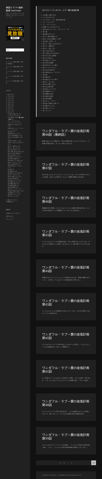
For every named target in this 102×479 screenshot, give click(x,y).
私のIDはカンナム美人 (14, 160)
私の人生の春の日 (13, 164)
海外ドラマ (11, 200)
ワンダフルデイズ (13, 116)
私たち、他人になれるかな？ (16, 142)
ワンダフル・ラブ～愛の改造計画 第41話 (65, 369)
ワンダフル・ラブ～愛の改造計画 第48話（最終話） (65, 133)
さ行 (9, 98)
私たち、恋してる (13, 148)
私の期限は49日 (12, 184)
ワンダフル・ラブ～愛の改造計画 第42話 (65, 336)
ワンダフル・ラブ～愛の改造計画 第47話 (65, 166)
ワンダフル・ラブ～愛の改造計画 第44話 (65, 269)
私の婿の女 (11, 171)
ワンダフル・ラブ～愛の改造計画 (54, 20)
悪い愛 (10, 132)
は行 (9, 104)
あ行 (9, 94)
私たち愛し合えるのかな (14, 151)
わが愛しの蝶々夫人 (13, 114)
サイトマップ (9, 219)
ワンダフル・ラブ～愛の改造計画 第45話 (65, 233)
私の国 (10, 169)
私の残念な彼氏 (12, 185)
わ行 (9, 112)
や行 (9, 108)
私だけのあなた (12, 155)
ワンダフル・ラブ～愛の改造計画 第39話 (65, 436)
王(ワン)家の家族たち (14, 135)
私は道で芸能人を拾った (14, 191)
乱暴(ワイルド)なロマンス (15, 124)
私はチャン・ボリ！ (13, 189)
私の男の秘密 (11, 187)
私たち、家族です (13, 146)
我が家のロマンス (13, 133)
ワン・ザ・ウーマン (13, 123)
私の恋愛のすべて (13, 182)
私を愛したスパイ (13, 194)
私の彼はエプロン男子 (14, 173)
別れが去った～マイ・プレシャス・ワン (56, 29)
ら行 (9, 110)
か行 (9, 96)
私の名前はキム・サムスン (15, 166)
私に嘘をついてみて (13, 157)
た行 (9, 100)
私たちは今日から (13, 150)
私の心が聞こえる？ (13, 176)
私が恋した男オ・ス (13, 141)
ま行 (9, 106)
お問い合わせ (9, 216)
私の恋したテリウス (13, 180)
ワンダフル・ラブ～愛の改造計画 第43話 (65, 302)
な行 (9, 102)
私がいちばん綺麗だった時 (15, 137)
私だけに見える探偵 (13, 153)
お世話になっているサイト (13, 213)
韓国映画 (9, 202)
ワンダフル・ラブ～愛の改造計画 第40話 (65, 403)
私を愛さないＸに (13, 193)
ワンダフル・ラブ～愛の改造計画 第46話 (65, 199)
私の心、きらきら (13, 175)
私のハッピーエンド (13, 162)
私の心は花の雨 (12, 178)
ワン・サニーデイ (13, 121)
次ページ (93, 462)
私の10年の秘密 (12, 159)
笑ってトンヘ (11, 196)
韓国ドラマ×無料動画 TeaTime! (14, 9)
